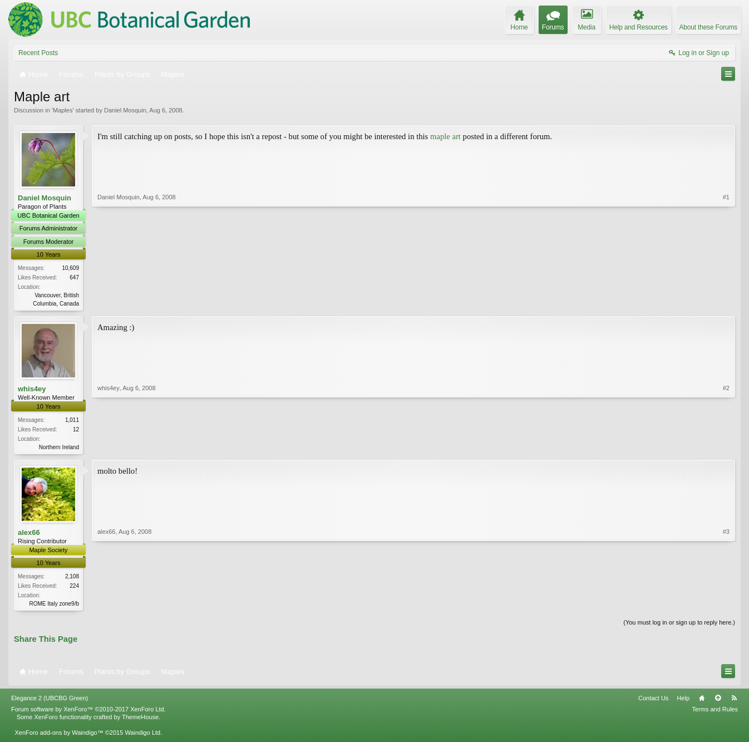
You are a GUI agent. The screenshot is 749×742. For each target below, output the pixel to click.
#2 (726, 446)
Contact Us (653, 701)
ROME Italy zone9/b (54, 606)
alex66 (29, 534)
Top (718, 701)
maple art (445, 136)
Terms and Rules (715, 712)
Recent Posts (38, 53)
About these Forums (708, 27)
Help (683, 701)
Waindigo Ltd (142, 735)
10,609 (70, 268)
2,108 (72, 579)
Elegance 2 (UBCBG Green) (49, 701)
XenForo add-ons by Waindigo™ (58, 735)
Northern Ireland (59, 448)
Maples (62, 110)
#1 (726, 301)
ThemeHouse (140, 719)
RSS (734, 701)
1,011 (72, 421)
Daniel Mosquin (125, 110)
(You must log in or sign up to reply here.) (679, 625)
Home (702, 701)
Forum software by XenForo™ (88, 712)
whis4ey (32, 389)
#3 (726, 604)
